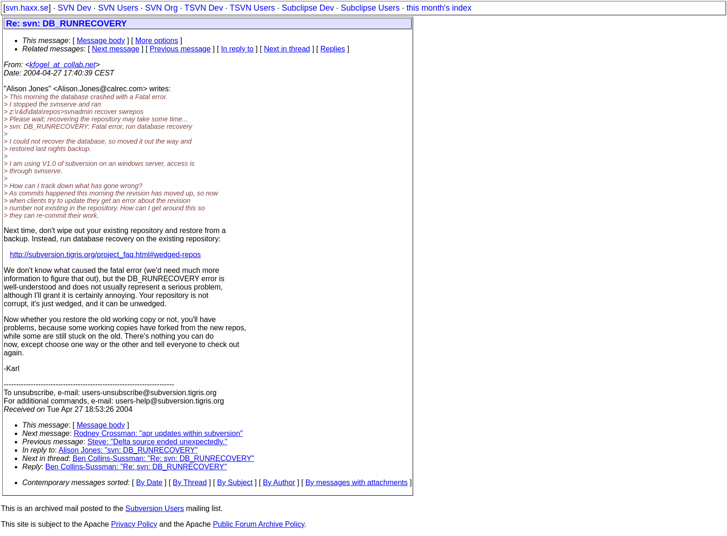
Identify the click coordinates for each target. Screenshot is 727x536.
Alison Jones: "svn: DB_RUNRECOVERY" (128, 450)
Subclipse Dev (308, 8)
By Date (149, 482)
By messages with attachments (357, 482)
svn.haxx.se (27, 8)
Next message (115, 49)
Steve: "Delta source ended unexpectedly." (158, 442)
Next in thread (287, 49)
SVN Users (118, 8)
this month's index (439, 8)
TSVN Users (252, 8)
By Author (279, 482)
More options (157, 40)
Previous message (180, 49)
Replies (332, 49)
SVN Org (161, 8)
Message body (101, 40)
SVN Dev (74, 8)
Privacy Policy (134, 524)
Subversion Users (155, 508)
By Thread (190, 482)
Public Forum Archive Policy (258, 524)
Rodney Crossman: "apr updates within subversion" (158, 433)
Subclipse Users (370, 8)
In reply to (237, 49)
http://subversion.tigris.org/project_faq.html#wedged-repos (105, 255)
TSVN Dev (204, 8)
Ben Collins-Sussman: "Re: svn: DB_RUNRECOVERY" (164, 458)
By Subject (234, 482)
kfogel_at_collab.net (63, 65)
